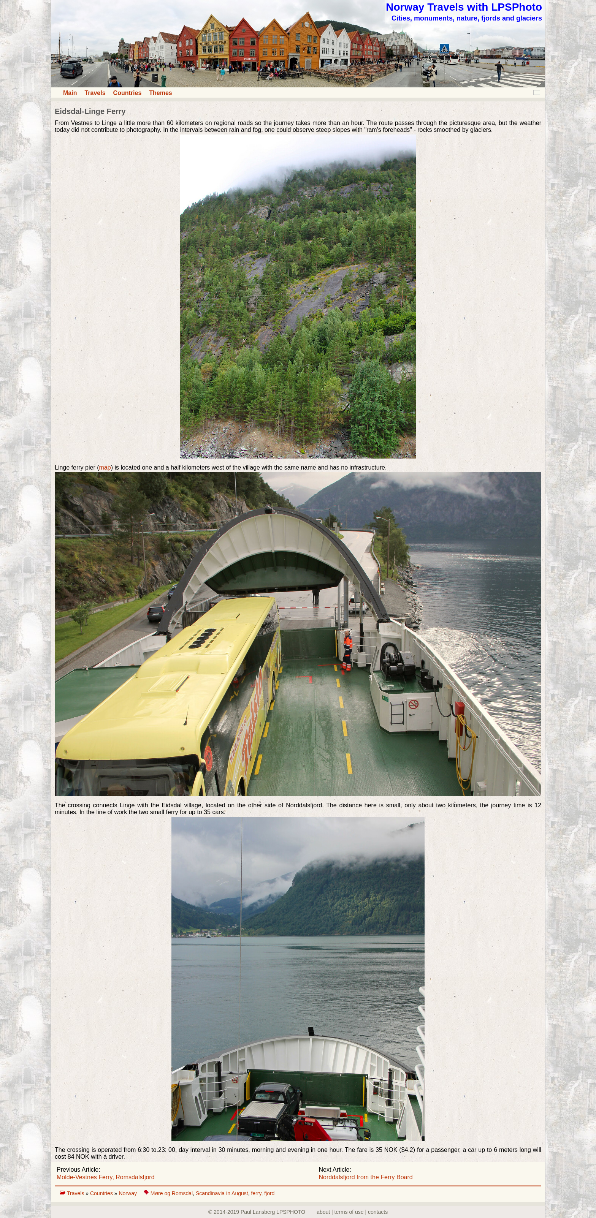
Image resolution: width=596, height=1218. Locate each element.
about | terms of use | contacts (352, 1212)
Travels (94, 93)
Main (70, 93)
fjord (269, 1193)
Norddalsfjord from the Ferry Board (366, 1177)
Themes (160, 93)
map (105, 467)
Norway (128, 1193)
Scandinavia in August (222, 1193)
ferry (256, 1193)
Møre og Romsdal (172, 1193)
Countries (127, 93)
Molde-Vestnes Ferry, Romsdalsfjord (106, 1177)
